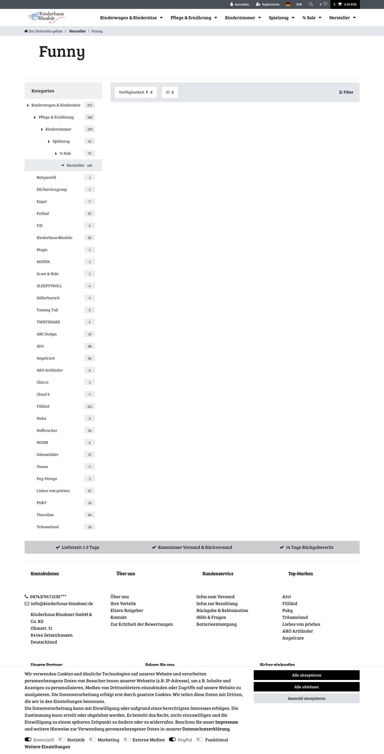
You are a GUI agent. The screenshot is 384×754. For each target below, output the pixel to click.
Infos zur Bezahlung (217, 603)
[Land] (288, 4)
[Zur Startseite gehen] (43, 31)
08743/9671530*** (48, 596)
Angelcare (293, 638)
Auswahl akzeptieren (306, 698)
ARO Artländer (297, 631)
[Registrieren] (268, 4)
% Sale (309, 17)
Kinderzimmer (240, 17)
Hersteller (340, 17)
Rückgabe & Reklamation (222, 610)
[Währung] (299, 4)
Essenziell (44, 739)
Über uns (120, 596)
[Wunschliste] (323, 4)
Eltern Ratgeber (127, 610)
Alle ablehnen (306, 686)
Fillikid (289, 603)
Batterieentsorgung (216, 624)
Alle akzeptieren (306, 675)
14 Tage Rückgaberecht (310, 547)
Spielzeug (279, 17)
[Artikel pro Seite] (170, 92)
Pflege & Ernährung (191, 17)
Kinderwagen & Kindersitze (129, 17)
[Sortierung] (136, 92)
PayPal (185, 739)
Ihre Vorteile (123, 603)
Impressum (226, 722)
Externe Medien (149, 739)
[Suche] (311, 4)
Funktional (216, 739)
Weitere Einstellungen (47, 746)
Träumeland (295, 617)
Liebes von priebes (301, 624)
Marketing (108, 739)
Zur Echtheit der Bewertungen (142, 624)
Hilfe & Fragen (211, 617)
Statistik (76, 739)
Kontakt (119, 617)
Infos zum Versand (215, 596)
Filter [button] (346, 92)
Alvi (286, 596)
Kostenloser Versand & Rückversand (195, 547)
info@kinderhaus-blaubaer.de (62, 603)
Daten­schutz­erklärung (206, 729)
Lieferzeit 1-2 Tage (80, 547)
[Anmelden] (239, 4)
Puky (287, 610)
